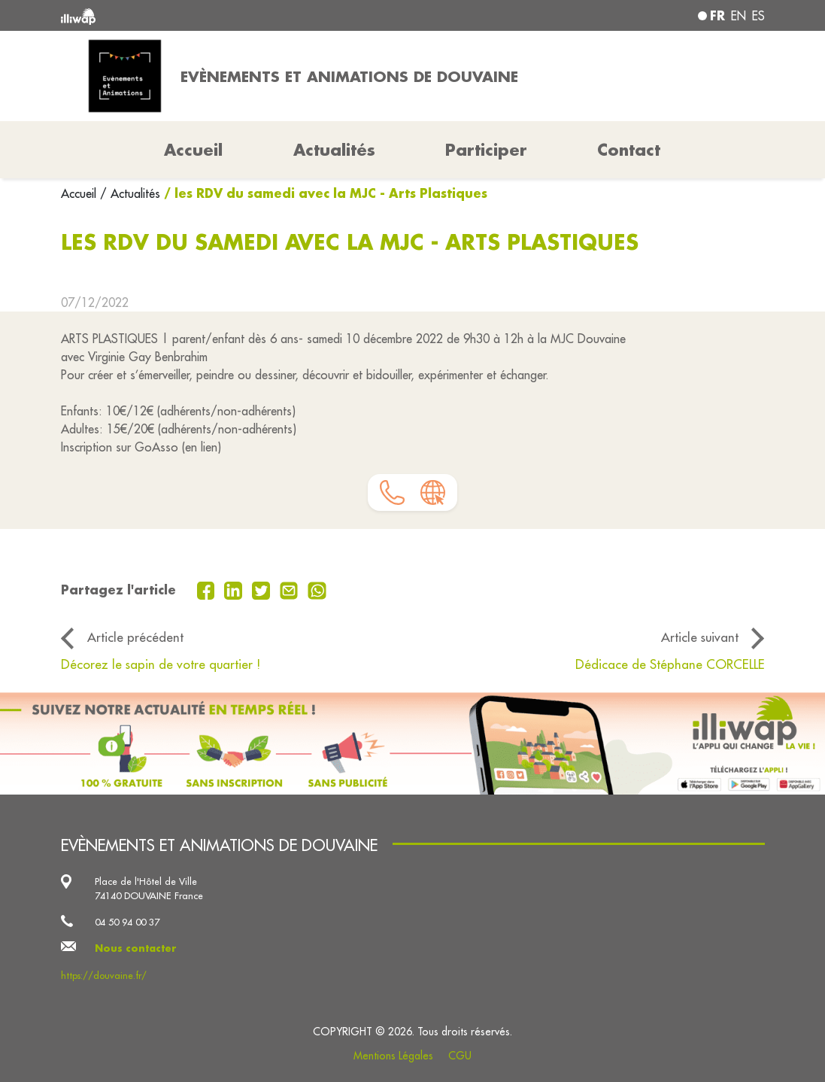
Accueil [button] (193, 149)
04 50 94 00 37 (127, 922)
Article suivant (700, 637)
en (738, 15)
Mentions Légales (393, 1055)
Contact (628, 149)
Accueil (80, 193)
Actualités (334, 149)
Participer (486, 149)
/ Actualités (130, 193)
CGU (460, 1055)
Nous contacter (136, 948)
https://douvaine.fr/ (104, 975)
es (758, 15)
